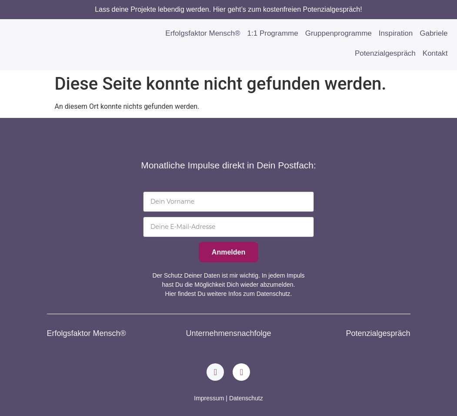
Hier (171, 293)
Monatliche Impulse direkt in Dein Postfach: (228, 165)
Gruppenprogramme (338, 33)
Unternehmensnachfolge (228, 333)
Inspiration (396, 33)
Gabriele (433, 33)
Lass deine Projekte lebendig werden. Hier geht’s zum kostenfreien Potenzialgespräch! (228, 9)
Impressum (209, 398)
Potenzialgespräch (385, 53)
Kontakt (435, 53)
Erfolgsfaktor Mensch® (202, 33)
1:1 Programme (272, 33)
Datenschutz (246, 398)
